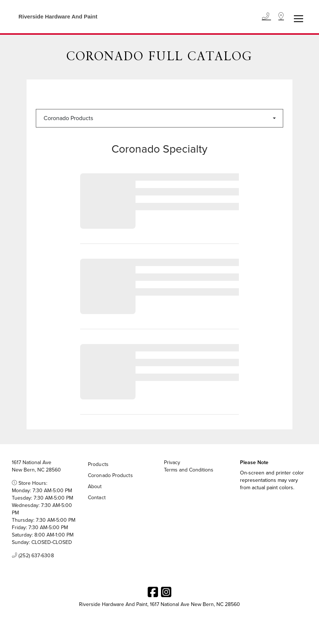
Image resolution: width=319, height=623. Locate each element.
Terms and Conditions (188, 470)
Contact (97, 497)
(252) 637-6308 (33, 555)
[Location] (281, 16)
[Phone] (266, 16)
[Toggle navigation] (298, 18)
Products (98, 464)
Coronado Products (68, 118)
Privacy (172, 462)
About (95, 486)
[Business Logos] (54, 16)
